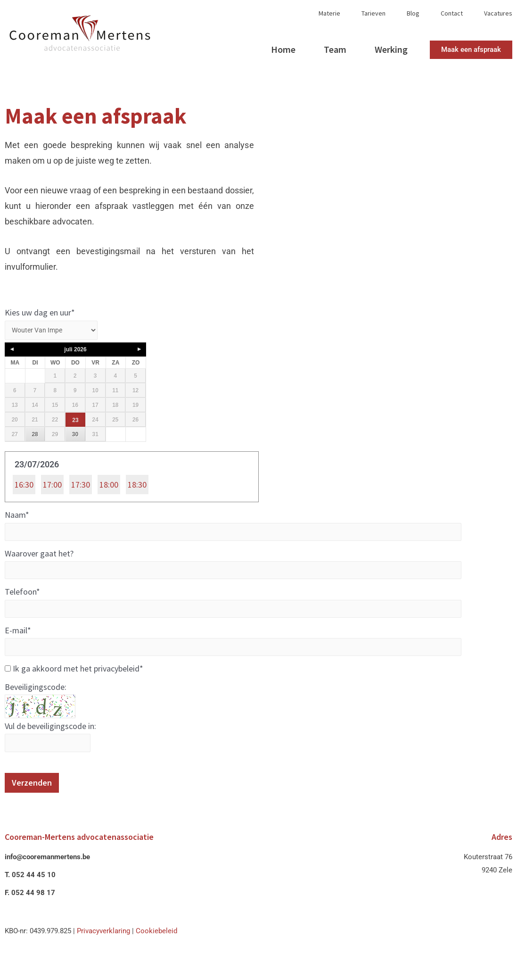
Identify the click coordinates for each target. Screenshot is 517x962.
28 (35, 435)
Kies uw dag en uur (40, 312)
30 (75, 435)
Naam (17, 516)
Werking (391, 49)
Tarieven (373, 13)
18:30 (137, 486)
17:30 (80, 486)
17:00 (52, 486)
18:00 (108, 486)
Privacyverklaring (103, 938)
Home (283, 49)
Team (335, 49)
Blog (413, 13)
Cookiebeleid (156, 938)
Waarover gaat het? (39, 556)
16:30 (24, 486)
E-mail (18, 634)
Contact (452, 13)
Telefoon (22, 595)
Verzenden (32, 789)
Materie (329, 13)
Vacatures (498, 13)
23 (75, 421)
